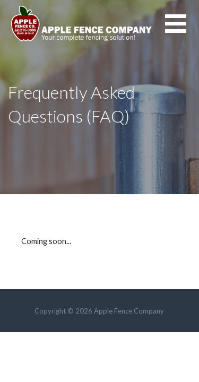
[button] (182, 30)
